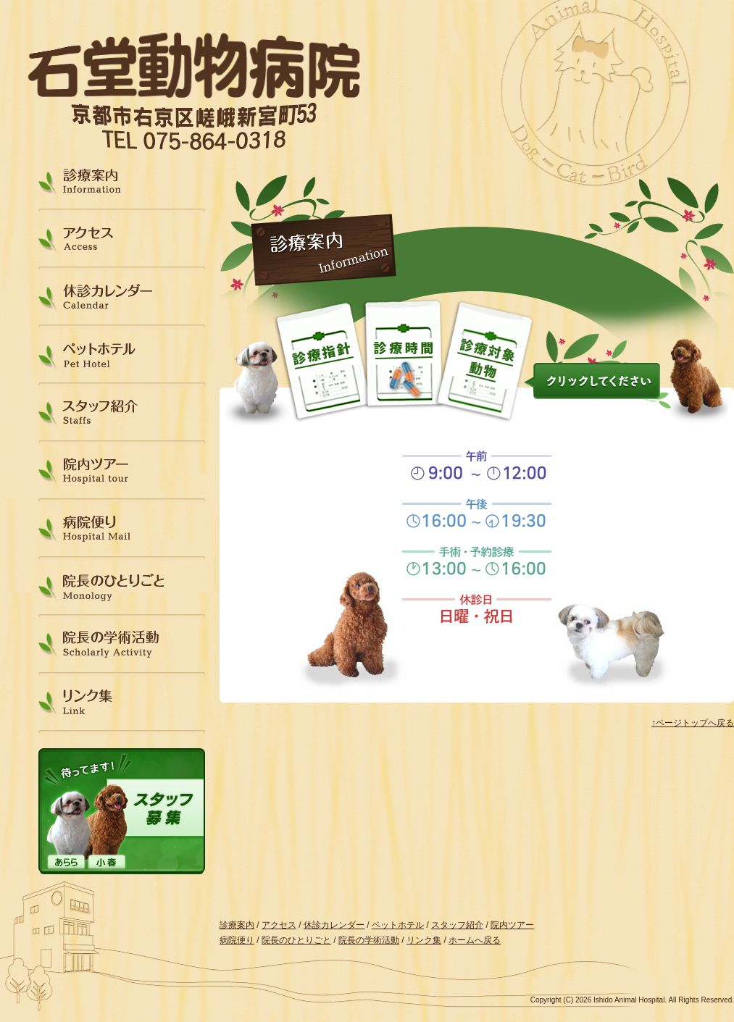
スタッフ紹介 (121, 413)
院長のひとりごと (121, 587)
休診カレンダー (121, 297)
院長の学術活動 (121, 645)
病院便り (121, 529)
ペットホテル (121, 355)
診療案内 (121, 181)
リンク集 (121, 703)
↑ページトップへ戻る (692, 723)
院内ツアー (121, 471)
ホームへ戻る (475, 940)
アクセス (121, 239)
